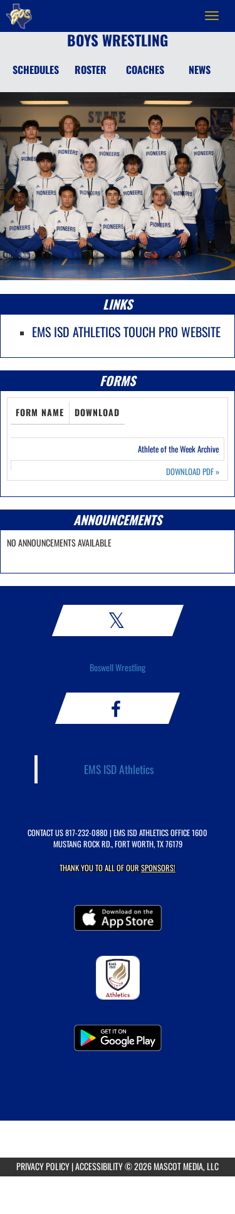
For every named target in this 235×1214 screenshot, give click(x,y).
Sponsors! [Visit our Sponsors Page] (158, 868)
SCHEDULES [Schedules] (36, 69)
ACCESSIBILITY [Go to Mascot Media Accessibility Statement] (99, 1166)
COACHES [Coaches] (145, 69)
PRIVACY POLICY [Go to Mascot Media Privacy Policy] (43, 1166)
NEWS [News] (200, 69)
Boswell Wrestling (117, 667)
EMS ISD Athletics (119, 769)
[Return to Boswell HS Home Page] (19, 15)
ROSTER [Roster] (91, 69)
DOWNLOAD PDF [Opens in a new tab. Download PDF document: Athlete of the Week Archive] (192, 472)
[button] (17, 186)
